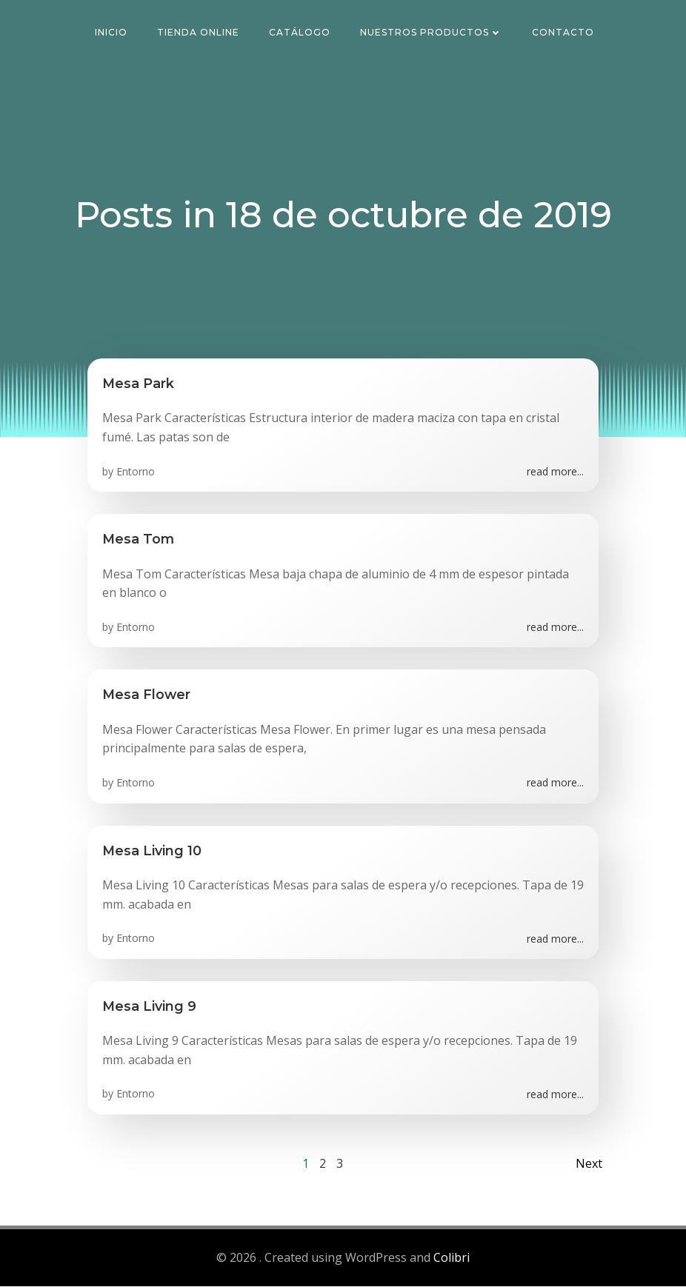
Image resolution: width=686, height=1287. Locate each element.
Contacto (564, 33)
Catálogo (300, 33)
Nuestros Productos (432, 33)
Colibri (451, 1258)
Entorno (135, 472)
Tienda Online (199, 33)
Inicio (112, 33)
